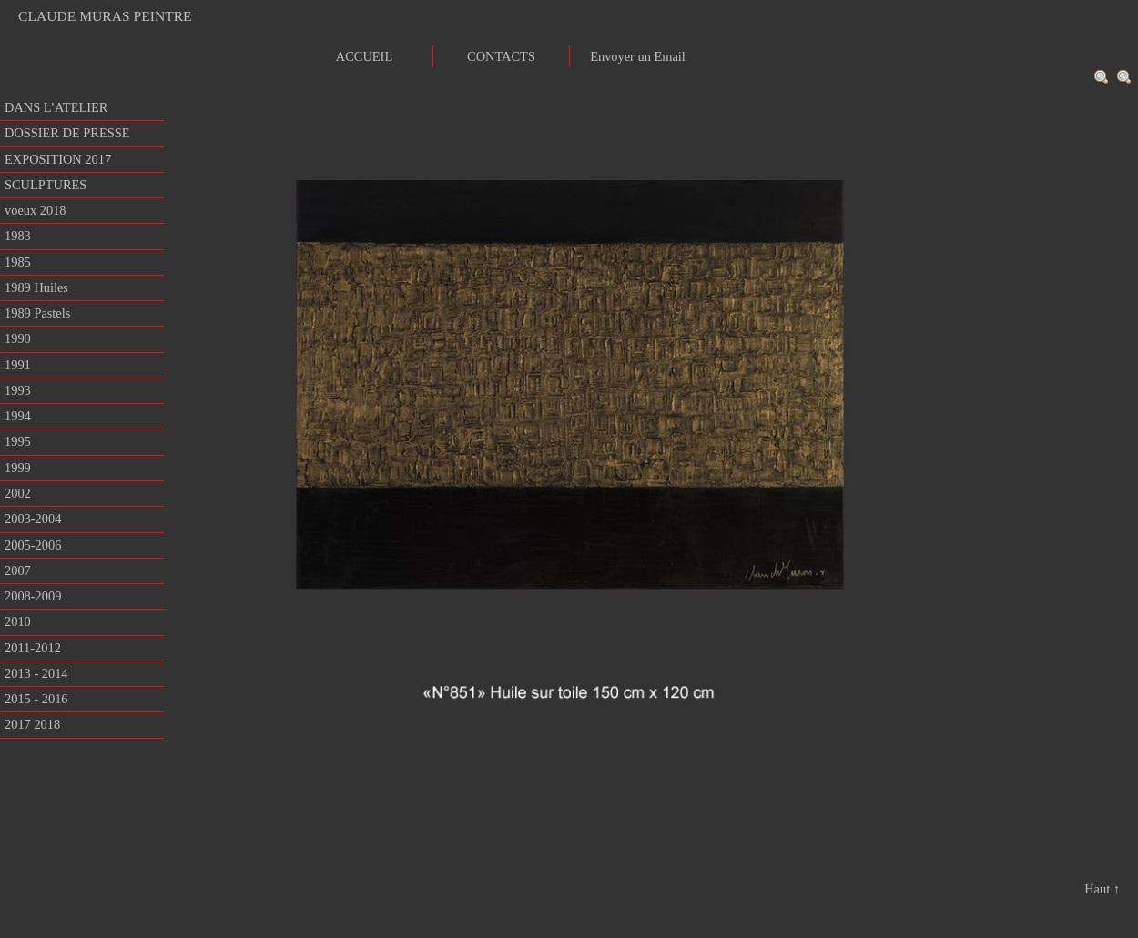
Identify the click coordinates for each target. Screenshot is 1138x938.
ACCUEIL (364, 56)
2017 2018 (32, 724)
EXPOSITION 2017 (58, 159)
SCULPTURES (45, 184)
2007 (18, 570)
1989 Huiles (36, 287)
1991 (18, 365)
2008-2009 (33, 596)
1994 (18, 415)
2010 (18, 621)
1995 (18, 441)
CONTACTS (501, 56)
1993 (18, 390)
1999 (18, 467)
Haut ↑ (1102, 889)
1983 (18, 235)
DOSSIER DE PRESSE (67, 133)
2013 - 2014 (36, 673)
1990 (18, 338)
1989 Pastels (37, 313)
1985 (18, 262)
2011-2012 (33, 647)
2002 (18, 493)
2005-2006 (33, 545)
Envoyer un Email (638, 56)
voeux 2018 (35, 210)
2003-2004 (33, 518)
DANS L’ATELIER (56, 107)
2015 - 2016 (36, 698)
